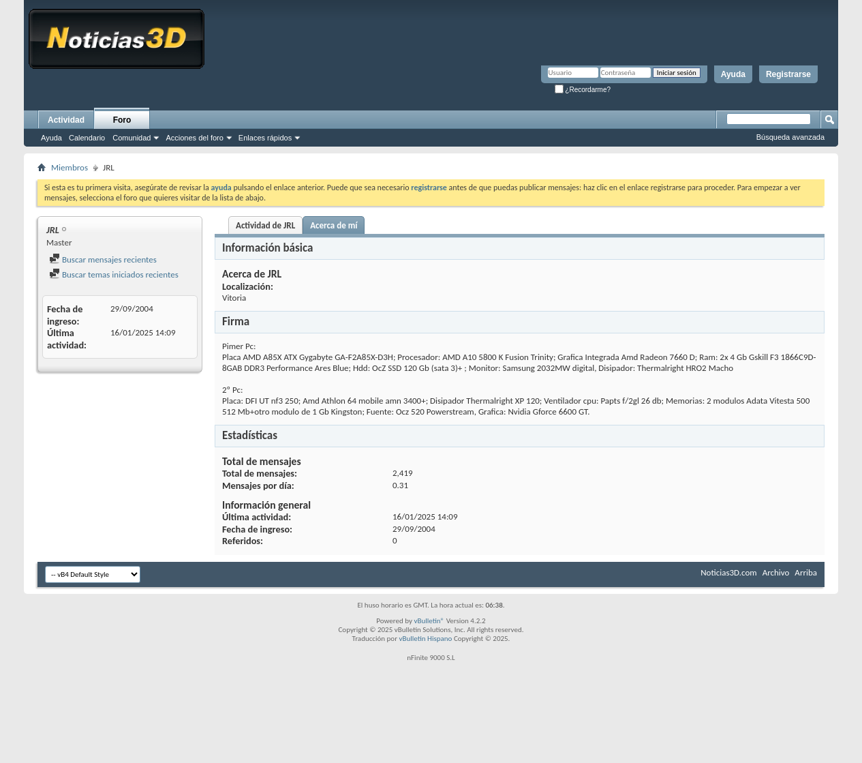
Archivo (776, 572)
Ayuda (733, 74)
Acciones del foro (194, 138)
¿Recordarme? (583, 89)
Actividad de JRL (265, 225)
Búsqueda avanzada (790, 137)
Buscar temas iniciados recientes (114, 274)
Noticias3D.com (728, 572)
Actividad (66, 120)
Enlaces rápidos (265, 138)
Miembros (69, 167)
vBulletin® (429, 620)
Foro (122, 120)
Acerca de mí (333, 225)
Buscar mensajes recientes (103, 259)
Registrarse (788, 74)
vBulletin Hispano (425, 638)
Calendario (87, 138)
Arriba (806, 572)
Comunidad (131, 138)
